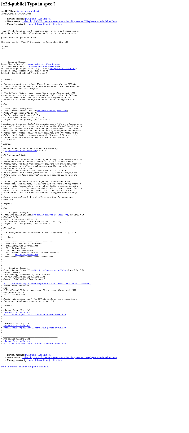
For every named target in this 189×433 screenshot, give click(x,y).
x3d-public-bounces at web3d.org (50, 252)
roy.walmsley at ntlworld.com (43, 71)
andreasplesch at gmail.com (44, 74)
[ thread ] (39, 24)
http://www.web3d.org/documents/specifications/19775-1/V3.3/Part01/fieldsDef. (47, 334)
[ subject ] (49, 24)
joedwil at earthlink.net (28, 11)
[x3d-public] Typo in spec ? (38, 18)
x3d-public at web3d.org (63, 76)
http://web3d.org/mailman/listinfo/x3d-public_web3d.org (35, 371)
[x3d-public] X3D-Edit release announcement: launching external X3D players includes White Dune (69, 21)
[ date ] (31, 24)
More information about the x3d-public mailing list (25, 430)
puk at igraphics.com (26, 299)
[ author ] (58, 24)
